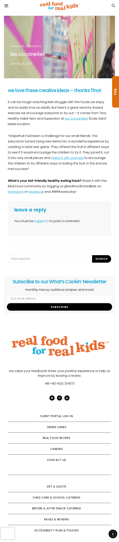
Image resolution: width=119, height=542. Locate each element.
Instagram (16, 191)
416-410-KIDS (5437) (59, 383)
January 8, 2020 (21, 64)
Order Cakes (56, 427)
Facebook (36, 191)
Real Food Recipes (56, 438)
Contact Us (56, 460)
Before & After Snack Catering (56, 508)
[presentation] (8, 533)
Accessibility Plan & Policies (56, 530)
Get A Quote (56, 486)
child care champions (25, 46)
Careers (56, 449)
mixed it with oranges (67, 158)
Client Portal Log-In (56, 416)
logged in (41, 221)
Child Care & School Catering (56, 498)
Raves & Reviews (56, 519)
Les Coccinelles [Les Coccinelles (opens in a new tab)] (76, 118)
